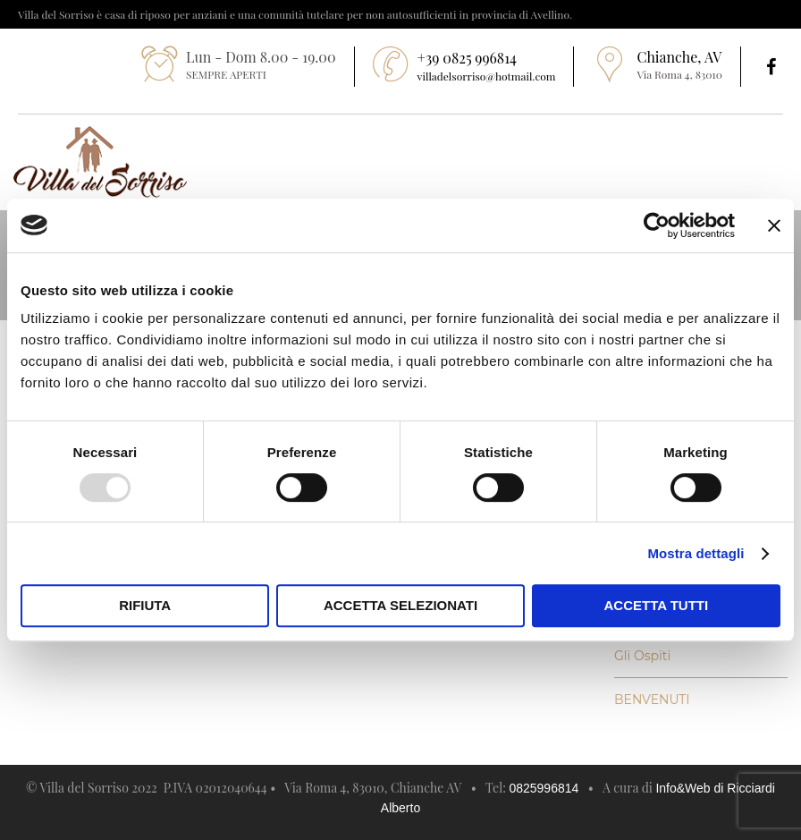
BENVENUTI (652, 700)
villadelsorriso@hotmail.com (486, 76)
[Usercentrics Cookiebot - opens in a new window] (656, 225)
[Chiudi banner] (774, 225)
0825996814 (543, 788)
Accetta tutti (656, 605)
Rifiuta (145, 605)
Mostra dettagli (695, 553)
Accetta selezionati (400, 605)
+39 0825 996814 (467, 57)
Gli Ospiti (642, 656)
